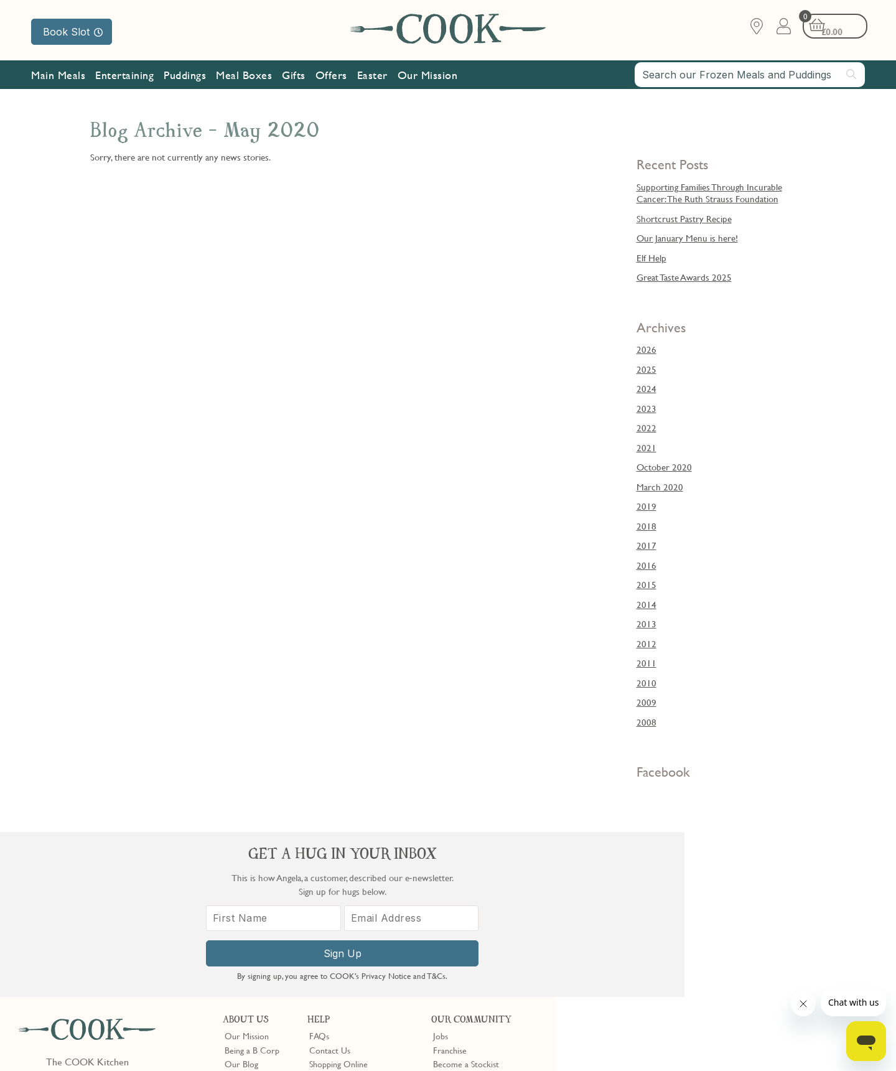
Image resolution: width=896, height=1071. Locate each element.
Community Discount (471, 926)
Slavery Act (228, 1042)
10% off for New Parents (478, 913)
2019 (646, 506)
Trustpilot (501, 963)
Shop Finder (246, 913)
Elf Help (651, 257)
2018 (646, 525)
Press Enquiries (336, 926)
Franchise (450, 885)
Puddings (185, 76)
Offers (331, 76)
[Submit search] (851, 75)
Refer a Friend (459, 941)
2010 (646, 682)
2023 (646, 408)
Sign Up (726, 966)
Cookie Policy (179, 1042)
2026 (646, 349)
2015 (646, 584)
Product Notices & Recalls (356, 941)
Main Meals (58, 76)
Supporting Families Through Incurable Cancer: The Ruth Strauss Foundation (709, 193)
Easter (372, 76)
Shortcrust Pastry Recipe (684, 218)
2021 (646, 447)
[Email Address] (792, 931)
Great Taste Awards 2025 (684, 277)
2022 (646, 427)
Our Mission (428, 76)
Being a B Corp (252, 885)
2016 (646, 565)
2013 (646, 623)
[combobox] (750, 76)
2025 (646, 369)
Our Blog (241, 898)
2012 (646, 643)
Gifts (294, 76)
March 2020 (660, 486)
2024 (646, 388)
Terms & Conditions (58, 1042)
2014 (646, 604)
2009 (646, 702)
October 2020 (664, 466)
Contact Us (329, 885)
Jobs (440, 871)
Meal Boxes (244, 76)
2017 (646, 545)
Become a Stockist (466, 898)
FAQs (319, 871)
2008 (646, 721)
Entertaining (124, 76)
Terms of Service (301, 1053)
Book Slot (73, 32)
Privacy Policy (123, 1042)
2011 (646, 662)
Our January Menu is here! (687, 237)
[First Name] (659, 931)
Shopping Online (338, 898)
